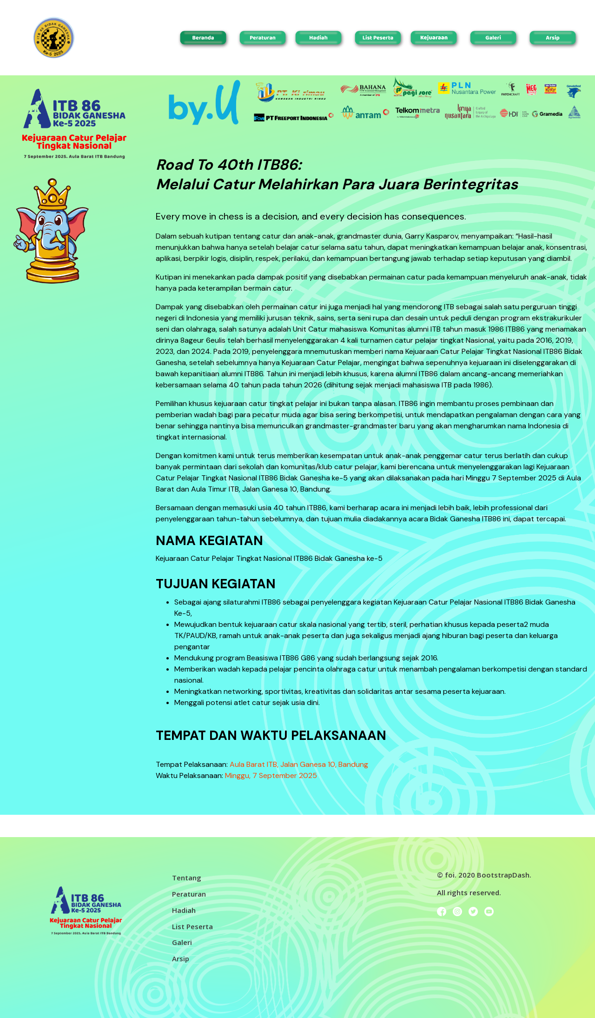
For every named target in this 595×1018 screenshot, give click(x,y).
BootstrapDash (503, 874)
